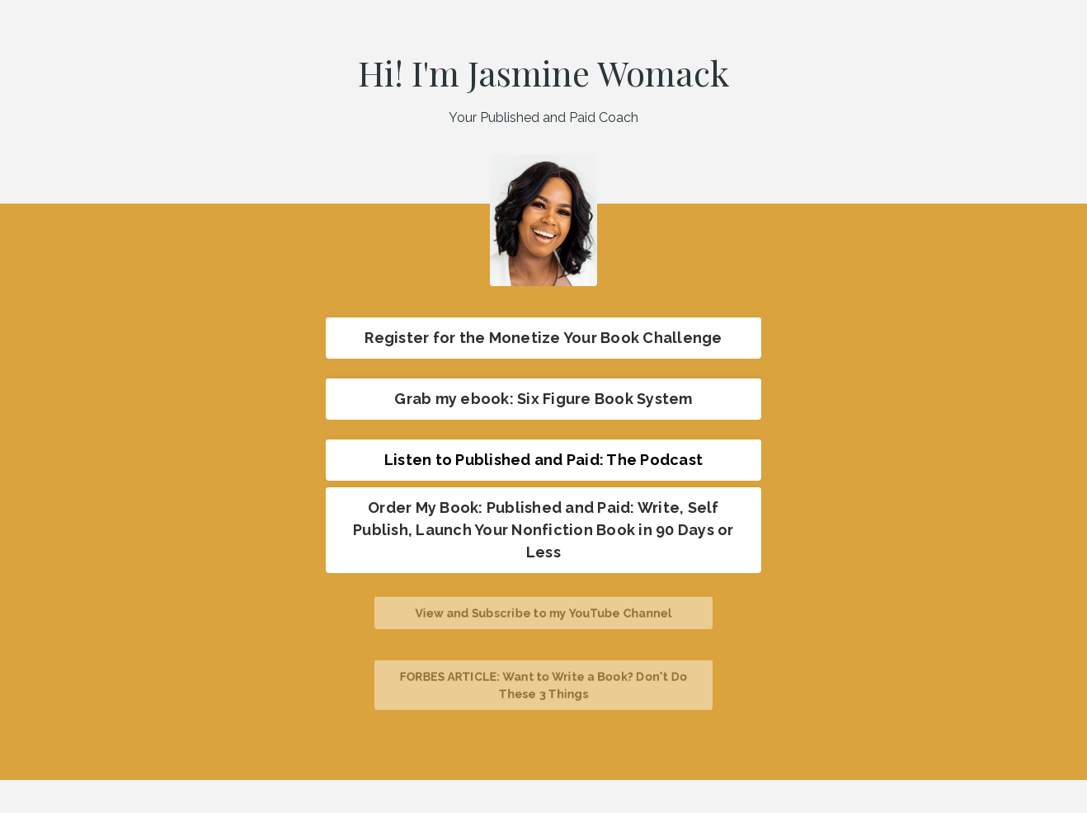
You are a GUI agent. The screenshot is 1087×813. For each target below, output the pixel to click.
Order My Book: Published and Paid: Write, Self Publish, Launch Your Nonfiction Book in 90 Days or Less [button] (543, 530)
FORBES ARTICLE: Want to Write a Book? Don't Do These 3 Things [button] (543, 684)
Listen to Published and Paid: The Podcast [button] (543, 459)
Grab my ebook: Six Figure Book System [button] (543, 398)
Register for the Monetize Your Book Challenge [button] (543, 337)
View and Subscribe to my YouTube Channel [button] (543, 612)
